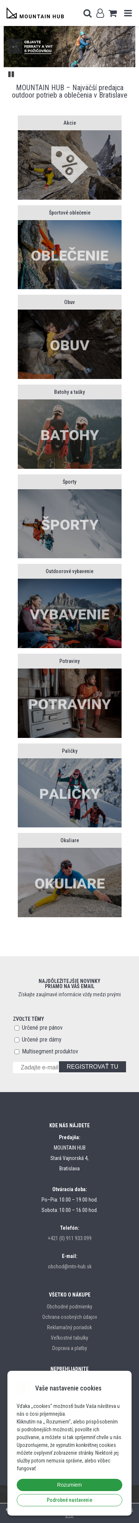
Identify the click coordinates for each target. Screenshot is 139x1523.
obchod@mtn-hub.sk (70, 1266)
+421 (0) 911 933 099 (70, 1238)
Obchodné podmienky (69, 1307)
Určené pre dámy (42, 1039)
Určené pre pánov (42, 1027)
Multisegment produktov (50, 1051)
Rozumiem (69, 1485)
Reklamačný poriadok (69, 1327)
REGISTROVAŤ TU (92, 1066)
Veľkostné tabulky (69, 1338)
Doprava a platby (69, 1348)
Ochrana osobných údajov (69, 1317)
